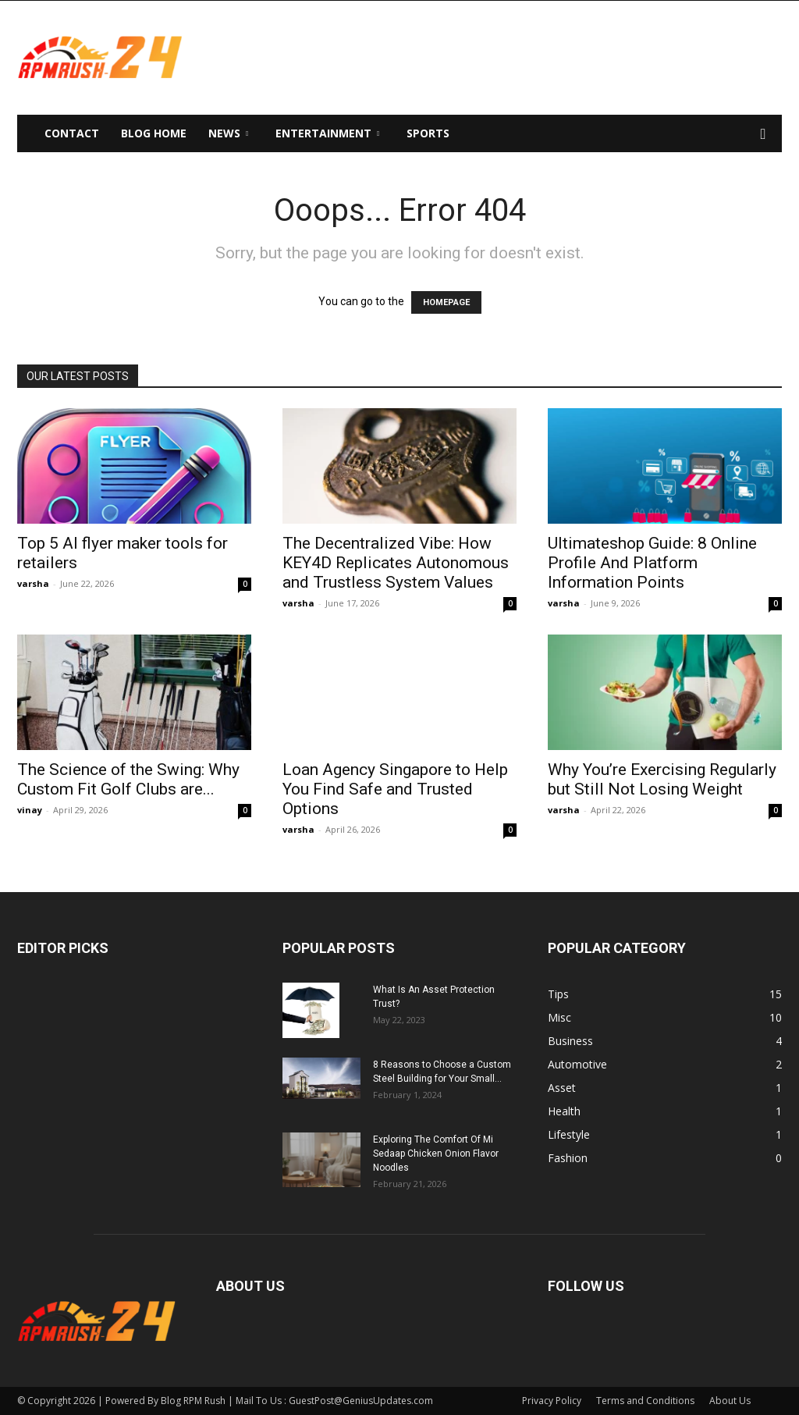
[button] (763, 134)
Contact (71, 133)
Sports (428, 133)
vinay (29, 810)
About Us (730, 1400)
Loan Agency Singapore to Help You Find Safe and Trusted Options (395, 789)
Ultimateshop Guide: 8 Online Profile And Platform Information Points (652, 563)
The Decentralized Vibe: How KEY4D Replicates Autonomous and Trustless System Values (395, 563)
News (228, 133)
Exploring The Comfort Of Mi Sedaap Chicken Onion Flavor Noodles (436, 1153)
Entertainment (327, 133)
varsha (33, 583)
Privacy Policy (551, 1400)
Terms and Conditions (645, 1400)
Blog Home (153, 133)
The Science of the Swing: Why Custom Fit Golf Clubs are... (128, 779)
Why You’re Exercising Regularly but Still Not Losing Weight (662, 779)
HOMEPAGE (446, 302)
